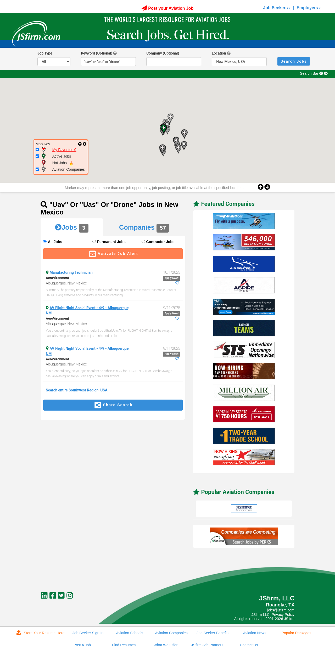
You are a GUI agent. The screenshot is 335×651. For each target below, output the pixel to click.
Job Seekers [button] (276, 8)
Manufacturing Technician (71, 272)
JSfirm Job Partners (207, 645)
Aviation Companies (171, 633)
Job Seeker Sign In (87, 633)
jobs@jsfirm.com (280, 610)
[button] (184, 146)
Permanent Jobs (111, 242)
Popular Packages (296, 633)
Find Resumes (124, 645)
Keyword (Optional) (96, 53)
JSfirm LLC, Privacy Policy (273, 614)
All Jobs (55, 242)
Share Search (113, 405)
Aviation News (254, 633)
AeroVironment (57, 278)
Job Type (44, 53)
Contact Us (249, 645)
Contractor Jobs (160, 242)
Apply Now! (171, 278)
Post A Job (82, 645)
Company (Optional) (162, 53)
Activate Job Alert (113, 253)
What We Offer (165, 645)
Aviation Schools (129, 633)
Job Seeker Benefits (213, 633)
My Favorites (64, 150)
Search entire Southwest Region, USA (77, 390)
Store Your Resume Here (40, 632)
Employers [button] (309, 8)
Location (219, 53)
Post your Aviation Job (168, 8)
